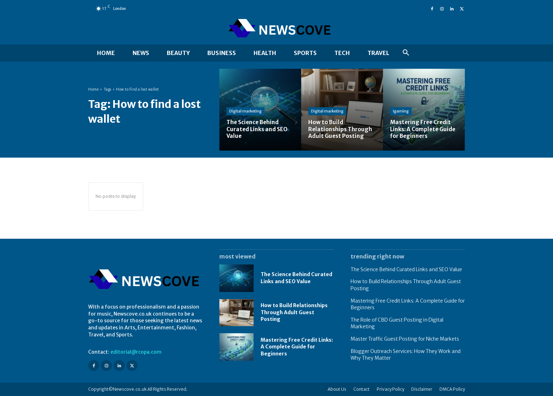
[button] (406, 53)
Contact (361, 389)
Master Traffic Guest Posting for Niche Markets (405, 339)
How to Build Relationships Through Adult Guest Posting (294, 312)
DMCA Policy (452, 389)
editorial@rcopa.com (136, 352)
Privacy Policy (390, 389)
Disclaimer (421, 389)
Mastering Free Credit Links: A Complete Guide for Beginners (297, 347)
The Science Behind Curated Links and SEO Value (406, 269)
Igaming (401, 111)
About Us (337, 389)
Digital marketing (245, 111)
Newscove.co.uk (130, 389)
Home (93, 89)
